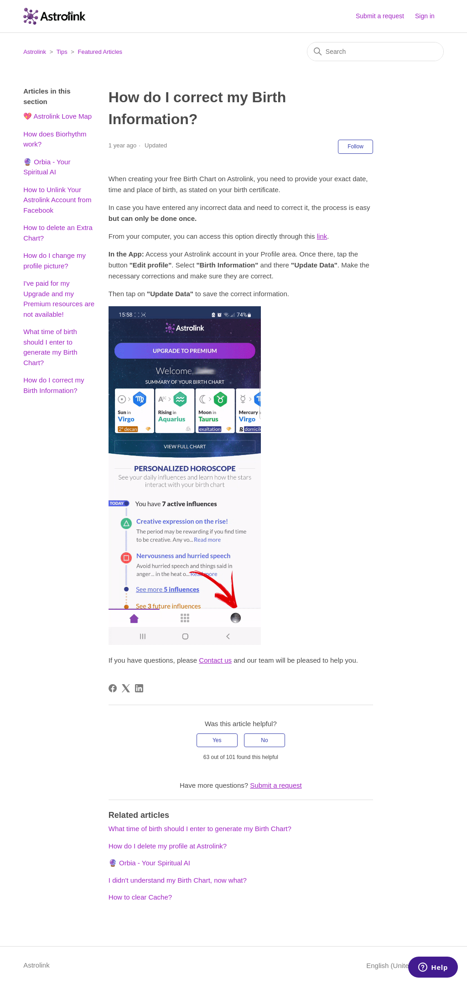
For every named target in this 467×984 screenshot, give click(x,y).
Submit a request (380, 16)
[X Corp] (126, 688)
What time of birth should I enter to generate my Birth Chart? (50, 347)
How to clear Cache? (140, 897)
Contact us (215, 660)
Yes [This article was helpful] (217, 740)
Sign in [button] (425, 16)
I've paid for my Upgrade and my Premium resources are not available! (58, 298)
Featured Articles (100, 51)
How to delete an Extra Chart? (58, 233)
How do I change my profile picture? (54, 260)
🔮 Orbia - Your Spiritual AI (46, 167)
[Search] (375, 51)
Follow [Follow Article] (355, 146)
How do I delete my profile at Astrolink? (168, 846)
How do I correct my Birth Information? (53, 385)
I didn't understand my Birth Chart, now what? (178, 880)
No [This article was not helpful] (264, 740)
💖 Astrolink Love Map (57, 116)
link (322, 236)
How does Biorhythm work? (54, 139)
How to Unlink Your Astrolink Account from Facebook (57, 200)
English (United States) (405, 965)
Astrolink (34, 51)
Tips (62, 51)
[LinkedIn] (139, 688)
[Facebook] (113, 688)
